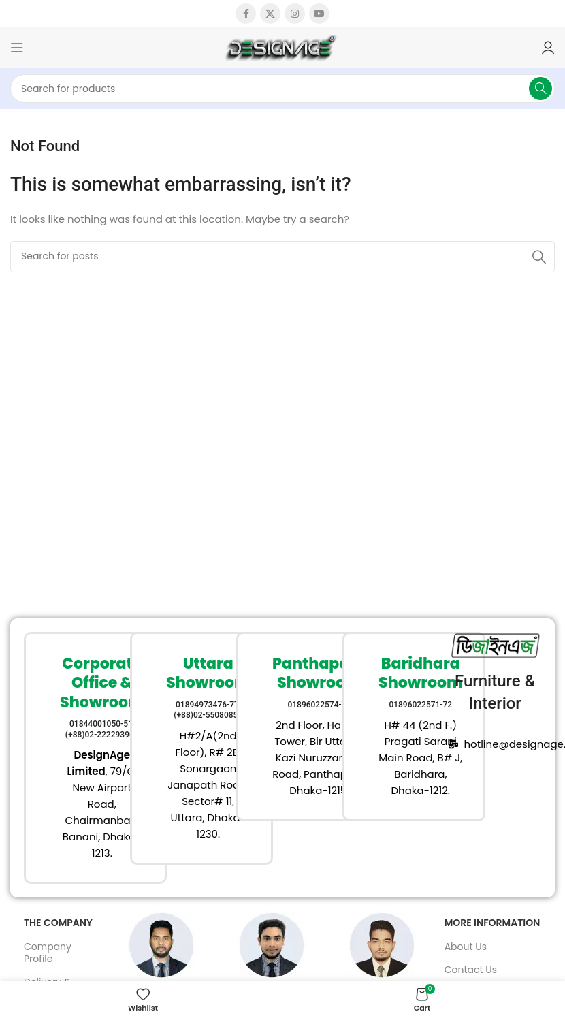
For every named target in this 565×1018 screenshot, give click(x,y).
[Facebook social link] (246, 13)
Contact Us (471, 969)
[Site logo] (282, 46)
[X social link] (270, 13)
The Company (58, 922)
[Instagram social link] (295, 13)
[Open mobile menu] (17, 47)
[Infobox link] (70, 758)
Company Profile (47, 953)
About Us (466, 946)
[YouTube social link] (319, 13)
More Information (492, 922)
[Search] (282, 88)
